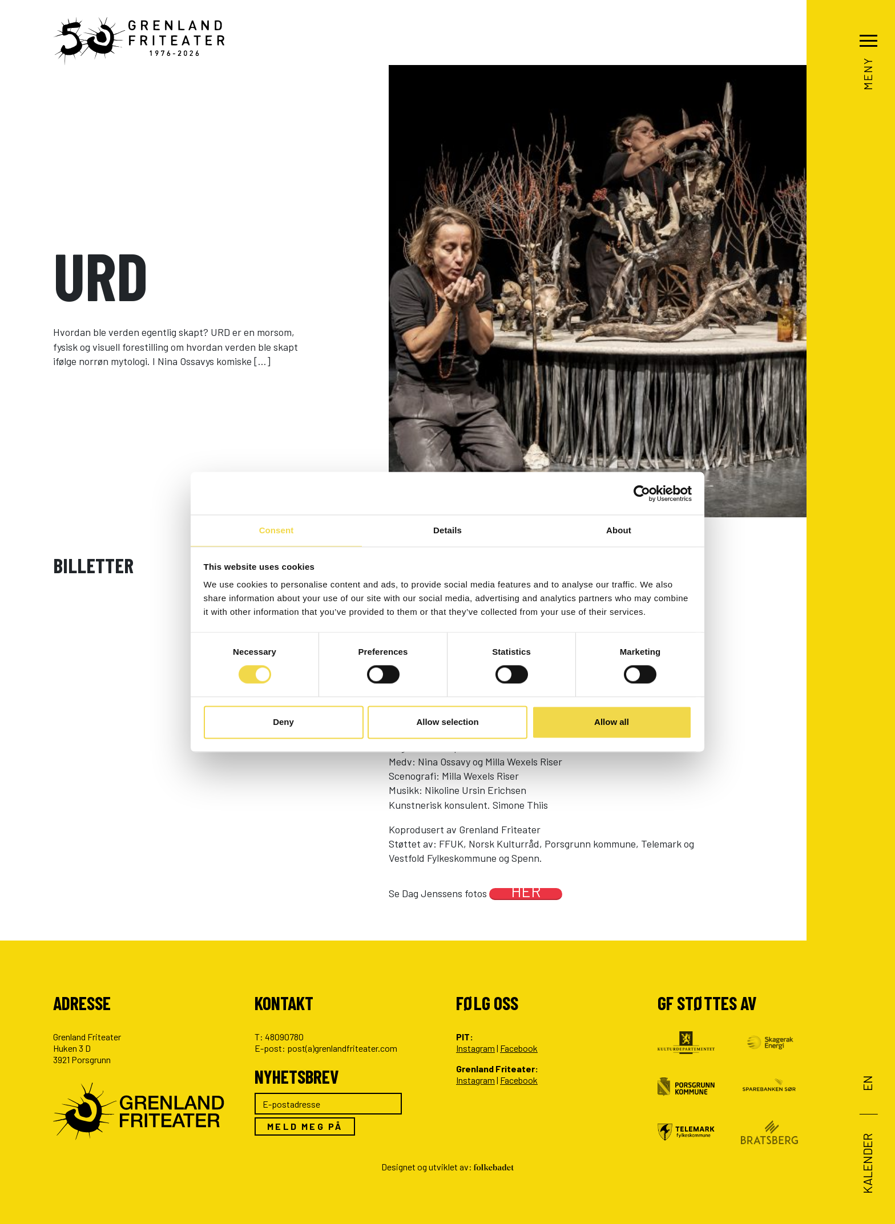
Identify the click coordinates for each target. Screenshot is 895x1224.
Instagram (475, 1048)
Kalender (867, 1163)
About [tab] (618, 529)
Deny (283, 722)
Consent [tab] (276, 529)
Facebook (519, 1048)
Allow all (611, 722)
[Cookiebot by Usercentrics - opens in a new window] (642, 492)
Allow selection (447, 722)
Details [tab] (447, 529)
